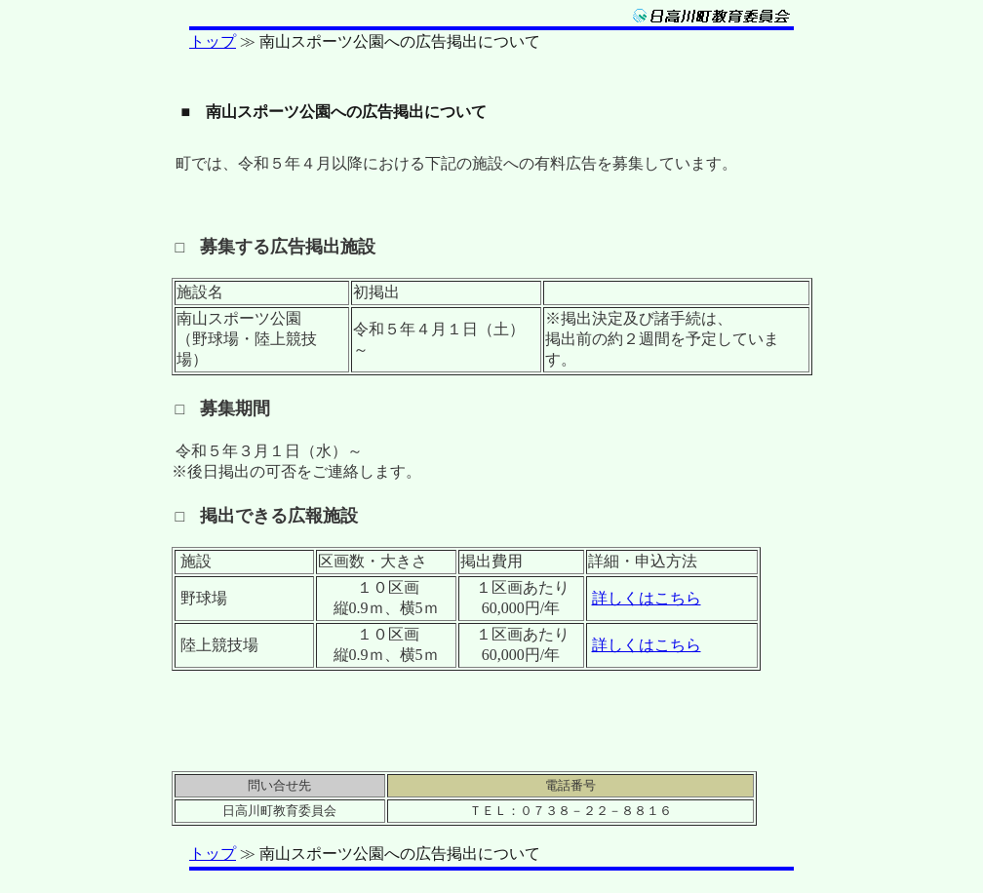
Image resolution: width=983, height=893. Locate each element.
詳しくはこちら (646, 598)
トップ (212, 41)
